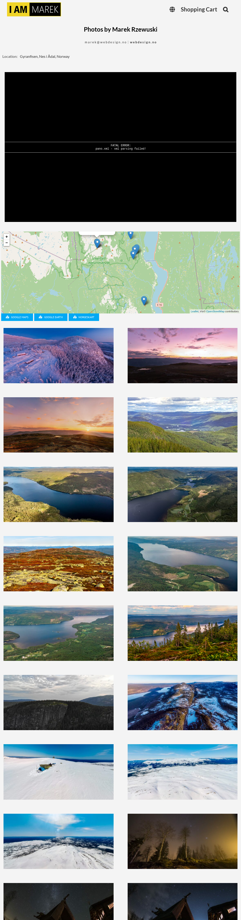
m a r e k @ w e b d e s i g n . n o (105, 42)
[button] (225, 9)
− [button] (6, 243)
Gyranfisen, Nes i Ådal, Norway (45, 56)
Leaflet (195, 311)
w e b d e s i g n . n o (143, 42)
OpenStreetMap (215, 311)
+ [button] (6, 237)
